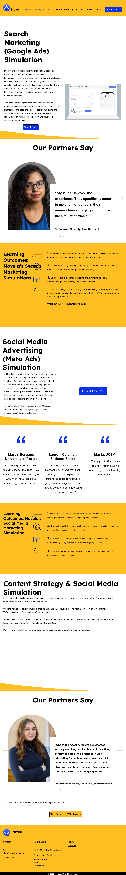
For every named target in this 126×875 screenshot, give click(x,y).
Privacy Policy (40, 859)
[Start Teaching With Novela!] (65, 814)
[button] (93, 102)
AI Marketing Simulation (45, 855)
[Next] (119, 198)
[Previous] (6, 198)
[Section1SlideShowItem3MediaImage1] (60, 236)
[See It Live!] (31, 127)
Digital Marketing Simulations (47, 850)
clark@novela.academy (14, 853)
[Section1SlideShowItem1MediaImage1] (63, 236)
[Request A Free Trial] (93, 391)
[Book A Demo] (113, 9)
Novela (16, 9)
